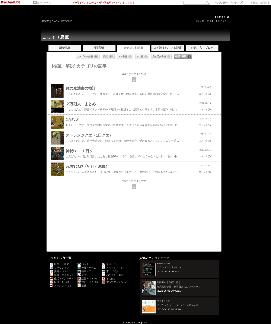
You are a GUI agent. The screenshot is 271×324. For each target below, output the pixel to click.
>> (225, 2)
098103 (220, 17)
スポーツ (109, 264)
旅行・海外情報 (88, 282)
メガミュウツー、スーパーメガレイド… (179, 305)
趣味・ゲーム (44, 2)
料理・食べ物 (59, 282)
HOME (46, 21)
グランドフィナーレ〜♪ (169, 267)
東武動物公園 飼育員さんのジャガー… (179, 286)
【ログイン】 (222, 21)
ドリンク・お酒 (60, 285)
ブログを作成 (251, 2)
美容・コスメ (59, 271)
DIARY (55, 21)
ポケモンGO (163, 301)
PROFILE (66, 21)
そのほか (109, 278)
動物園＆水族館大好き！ (170, 282)
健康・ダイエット (62, 275)
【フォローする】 (204, 21)
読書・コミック (88, 278)
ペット (83, 264)
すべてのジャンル (114, 282)
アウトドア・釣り (114, 267)
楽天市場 (264, 2)
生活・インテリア (62, 278)
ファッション (59, 267)
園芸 (82, 285)
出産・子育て (59, 264)
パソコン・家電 (112, 275)
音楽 (82, 275)
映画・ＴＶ (86, 271)
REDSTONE (164, 263)
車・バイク (110, 271)
